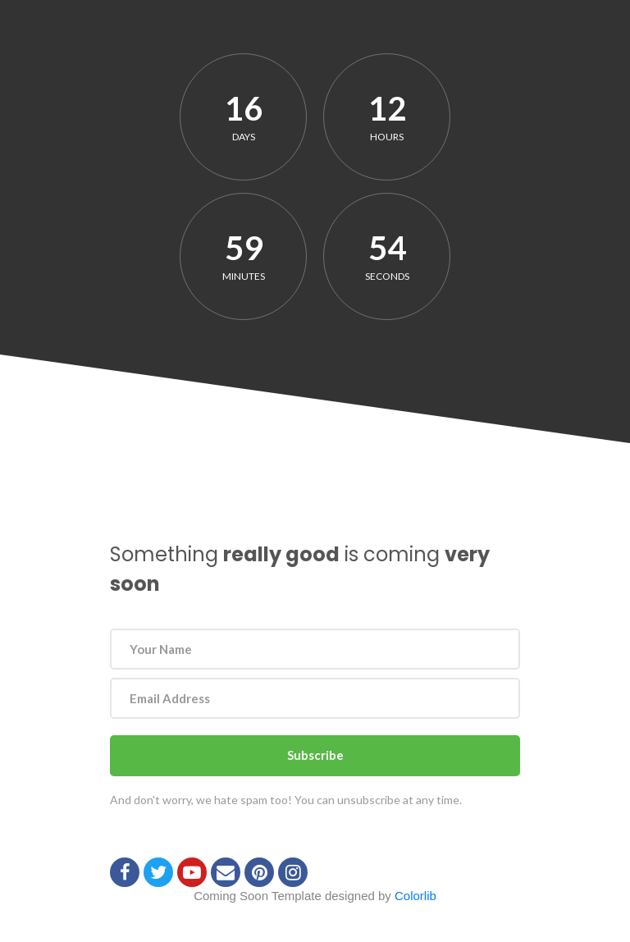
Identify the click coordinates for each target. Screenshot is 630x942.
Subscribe (315, 755)
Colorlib (415, 896)
